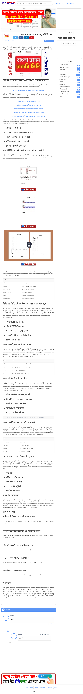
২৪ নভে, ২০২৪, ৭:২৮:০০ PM (48, 616)
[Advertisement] (69, 18)
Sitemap (29, 687)
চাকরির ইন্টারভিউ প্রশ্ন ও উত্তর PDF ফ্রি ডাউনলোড (28, 105)
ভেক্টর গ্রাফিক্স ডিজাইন (64, 91)
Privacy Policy (42, 687)
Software (62, 69)
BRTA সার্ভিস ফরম (64, 64)
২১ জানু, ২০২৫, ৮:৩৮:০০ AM (45, 634)
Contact (58, 687)
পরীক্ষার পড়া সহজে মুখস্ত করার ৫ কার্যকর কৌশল (28, 102)
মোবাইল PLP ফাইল (64, 94)
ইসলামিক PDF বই (64, 74)
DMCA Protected (51, 687)
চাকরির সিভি (7, 41)
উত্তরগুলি (9, 631)
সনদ (61, 96)
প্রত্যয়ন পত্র (62, 84)
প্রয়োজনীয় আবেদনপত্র (65, 86)
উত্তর (51, 623)
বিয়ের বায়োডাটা (63, 89)
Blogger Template (64, 67)
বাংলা (15, 41)
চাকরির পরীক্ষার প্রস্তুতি (65, 77)
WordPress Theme (64, 72)
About (24, 687)
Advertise (35, 687)
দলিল (61, 82)
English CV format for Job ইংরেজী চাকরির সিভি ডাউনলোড (28, 90)
